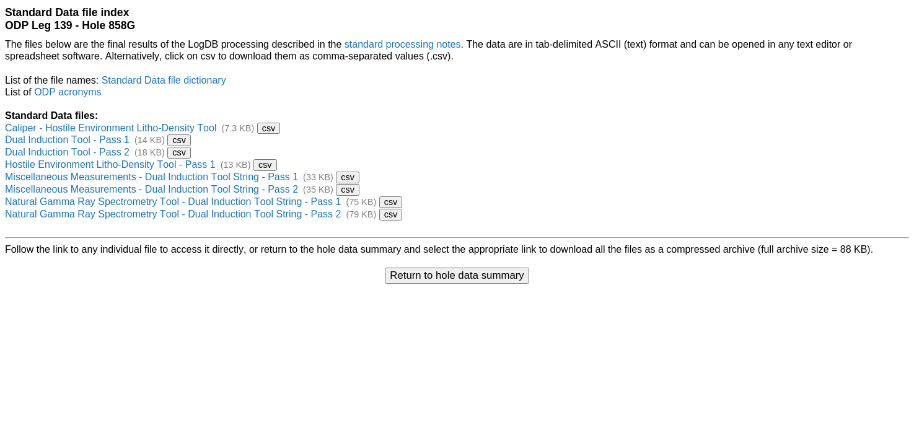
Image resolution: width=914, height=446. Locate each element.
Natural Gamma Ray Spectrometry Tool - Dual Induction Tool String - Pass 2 (173, 214)
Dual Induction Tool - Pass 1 (67, 139)
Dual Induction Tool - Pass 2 (67, 152)
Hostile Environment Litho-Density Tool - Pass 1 (110, 164)
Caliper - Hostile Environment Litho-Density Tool (110, 128)
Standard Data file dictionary (164, 80)
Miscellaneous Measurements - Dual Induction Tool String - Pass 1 (151, 177)
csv (269, 128)
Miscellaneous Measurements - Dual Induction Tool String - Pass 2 (151, 189)
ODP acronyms (67, 92)
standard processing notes (403, 44)
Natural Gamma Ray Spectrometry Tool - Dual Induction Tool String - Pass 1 (173, 201)
